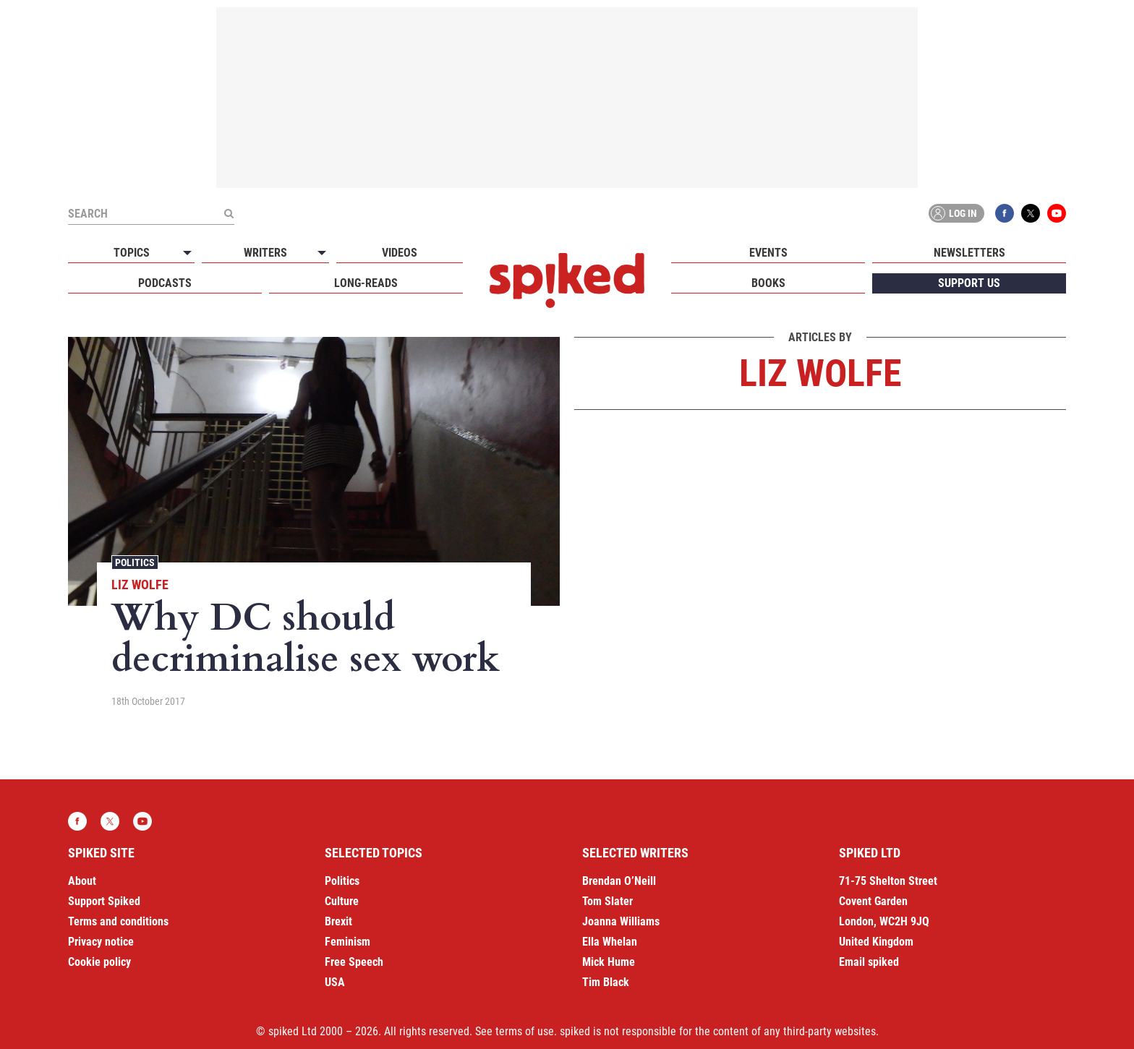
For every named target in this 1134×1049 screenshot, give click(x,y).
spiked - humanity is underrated (567, 280)
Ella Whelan (609, 942)
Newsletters (969, 253)
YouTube (1056, 213)
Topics (132, 253)
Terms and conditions (118, 921)
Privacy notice (101, 942)
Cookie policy (99, 962)
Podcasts (165, 283)
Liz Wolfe (140, 584)
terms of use (524, 1031)
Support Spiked (104, 901)
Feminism (347, 942)
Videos (399, 253)
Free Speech (354, 962)
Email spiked (869, 962)
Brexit (338, 921)
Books (768, 283)
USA (335, 982)
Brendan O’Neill (619, 881)
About (82, 881)
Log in (954, 213)
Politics (135, 562)
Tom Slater (607, 901)
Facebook (1004, 213)
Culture (342, 901)
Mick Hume (608, 962)
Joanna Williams (621, 921)
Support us (969, 283)
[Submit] (228, 213)
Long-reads (366, 283)
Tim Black (605, 982)
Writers (265, 253)
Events (768, 253)
